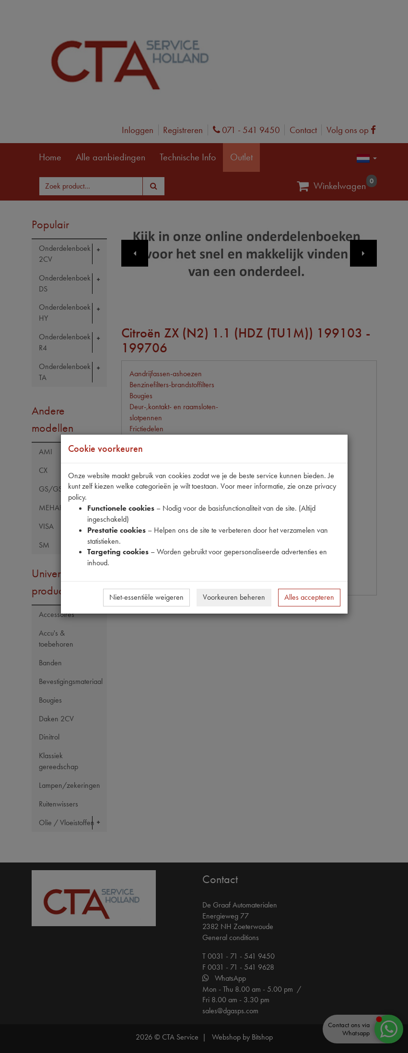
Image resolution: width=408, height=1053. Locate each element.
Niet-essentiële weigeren (146, 597)
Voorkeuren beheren (234, 597)
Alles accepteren (309, 597)
